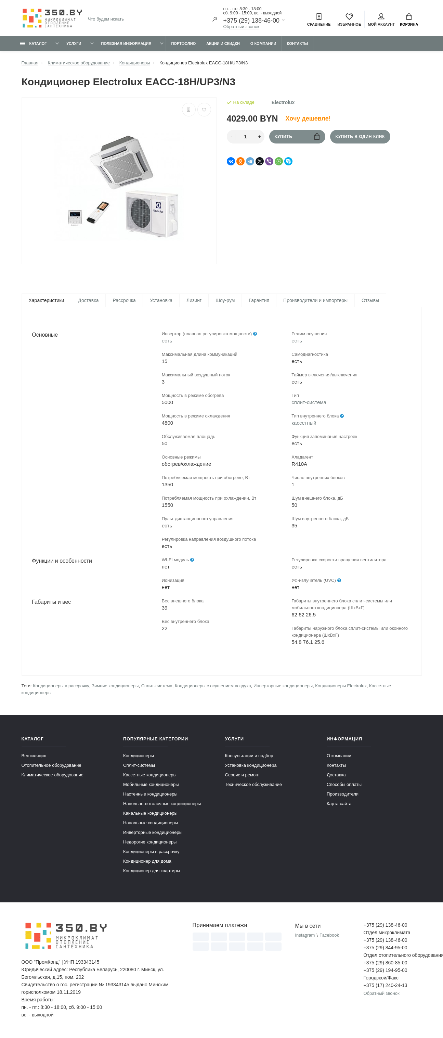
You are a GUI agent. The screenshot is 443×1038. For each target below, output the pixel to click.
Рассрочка (124, 300)
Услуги (73, 43)
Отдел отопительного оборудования (393, 957)
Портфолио (183, 43)
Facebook (329, 936)
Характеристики (46, 300)
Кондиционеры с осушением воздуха (213, 687)
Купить (297, 136)
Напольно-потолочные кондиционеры (162, 805)
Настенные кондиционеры (150, 795)
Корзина (409, 19)
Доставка (88, 300)
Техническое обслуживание (253, 786)
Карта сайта (339, 805)
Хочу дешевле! (308, 118)
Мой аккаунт (381, 19)
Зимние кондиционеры (115, 687)
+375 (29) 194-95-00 (385, 972)
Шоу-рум (225, 300)
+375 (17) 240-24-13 (385, 987)
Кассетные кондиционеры (150, 776)
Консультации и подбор (249, 757)
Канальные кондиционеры (150, 814)
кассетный (303, 423)
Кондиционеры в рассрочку (61, 687)
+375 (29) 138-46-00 (251, 20)
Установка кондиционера (251, 767)
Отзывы (370, 300)
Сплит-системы (139, 767)
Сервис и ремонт (242, 776)
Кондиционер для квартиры (151, 872)
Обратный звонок (241, 26)
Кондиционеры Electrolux (340, 687)
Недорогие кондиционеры (150, 843)
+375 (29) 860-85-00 (385, 964)
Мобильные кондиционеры (151, 786)
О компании (263, 43)
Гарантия (259, 300)
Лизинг (193, 300)
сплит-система (308, 403)
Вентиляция (34, 757)
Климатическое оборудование (52, 776)
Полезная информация (126, 43)
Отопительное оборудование (51, 767)
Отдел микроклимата (387, 934)
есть (167, 341)
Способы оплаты (344, 786)
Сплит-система (156, 687)
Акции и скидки (223, 43)
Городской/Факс (381, 979)
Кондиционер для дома (147, 862)
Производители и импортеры (315, 300)
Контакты (297, 43)
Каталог (33, 43)
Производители (343, 795)
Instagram (305, 936)
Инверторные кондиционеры (283, 687)
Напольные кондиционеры (150, 824)
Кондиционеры (138, 757)
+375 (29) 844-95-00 (385, 949)
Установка (161, 300)
